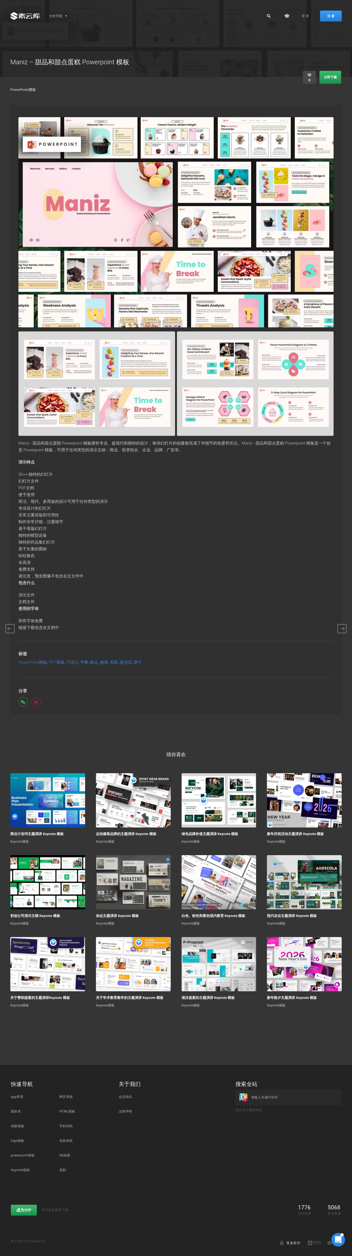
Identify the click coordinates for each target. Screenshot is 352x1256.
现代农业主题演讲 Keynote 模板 (292, 916)
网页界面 (66, 1097)
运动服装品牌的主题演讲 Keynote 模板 (126, 834)
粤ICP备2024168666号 (28, 1241)
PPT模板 (56, 662)
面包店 (126, 662)
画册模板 (17, 1126)
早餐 (84, 662)
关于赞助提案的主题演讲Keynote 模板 (40, 998)
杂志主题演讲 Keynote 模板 (117, 916)
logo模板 (17, 1141)
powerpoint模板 (23, 1155)
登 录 (305, 16)
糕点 (94, 662)
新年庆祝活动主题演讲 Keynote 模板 (295, 834)
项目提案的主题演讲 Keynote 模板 (208, 998)
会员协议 (125, 1097)
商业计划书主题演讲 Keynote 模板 (37, 834)
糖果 (104, 662)
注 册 (330, 16)
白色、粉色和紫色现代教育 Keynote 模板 (214, 916)
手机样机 (66, 1126)
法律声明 (125, 1111)
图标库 (16, 1111)
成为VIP (23, 1210)
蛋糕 (114, 662)
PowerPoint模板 (23, 90)
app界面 (17, 1097)
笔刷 (62, 1170)
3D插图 (64, 1155)
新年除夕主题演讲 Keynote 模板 (292, 998)
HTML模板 (67, 1111)
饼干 (138, 662)
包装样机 (66, 1141)
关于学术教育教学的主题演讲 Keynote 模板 (129, 998)
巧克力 (72, 662)
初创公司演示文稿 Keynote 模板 (35, 916)
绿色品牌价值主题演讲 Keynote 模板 (210, 834)
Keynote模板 (19, 841)
